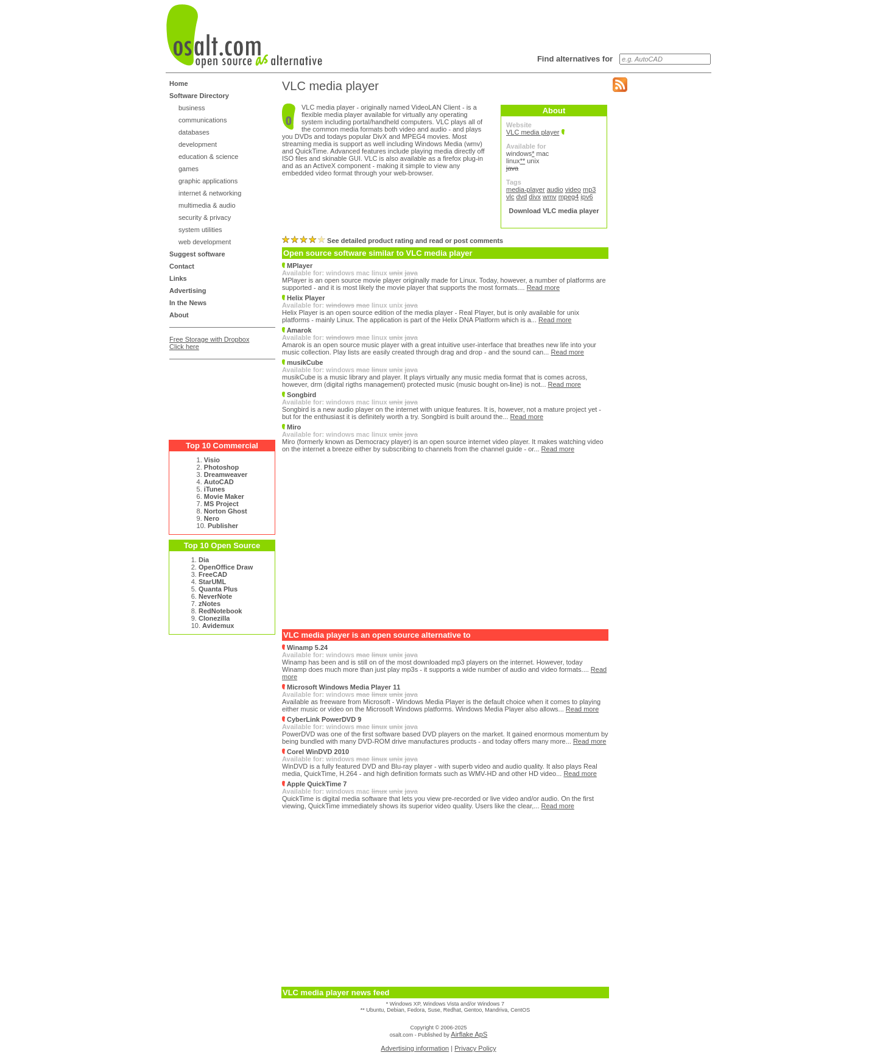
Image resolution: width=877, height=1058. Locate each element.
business (191, 107)
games (188, 168)
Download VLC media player (554, 210)
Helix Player (303, 298)
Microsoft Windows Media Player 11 (341, 687)
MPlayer (297, 265)
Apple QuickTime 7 (314, 784)
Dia (204, 559)
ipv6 (586, 196)
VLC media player (532, 132)
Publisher (223, 525)
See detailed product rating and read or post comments (392, 240)
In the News (187, 302)
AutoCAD (219, 481)
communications (202, 120)
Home (178, 83)
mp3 (589, 189)
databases (194, 132)
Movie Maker (224, 496)
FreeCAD (213, 574)
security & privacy (204, 217)
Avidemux (218, 625)
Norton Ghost (225, 511)
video (573, 189)
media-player (525, 189)
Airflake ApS (469, 1034)
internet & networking (209, 193)
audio (555, 189)
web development (204, 241)
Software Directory (199, 95)
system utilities (200, 229)
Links (178, 278)
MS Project (221, 503)
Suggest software (197, 254)
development (197, 144)
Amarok (297, 330)
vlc (510, 196)
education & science (208, 156)
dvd (521, 196)
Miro (291, 427)
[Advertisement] (218, 394)
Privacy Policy (475, 1048)
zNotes (209, 603)
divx (535, 196)
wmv (550, 196)
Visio (212, 460)
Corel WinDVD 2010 (315, 751)
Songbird (299, 394)
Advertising (187, 290)
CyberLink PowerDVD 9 (321, 719)
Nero (211, 518)
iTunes (214, 489)
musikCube (302, 362)
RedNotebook (220, 611)
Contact (181, 266)
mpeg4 (568, 196)
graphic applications (208, 181)
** (523, 160)
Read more (543, 287)
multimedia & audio (207, 205)
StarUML (212, 581)
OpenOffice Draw (226, 567)
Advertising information (415, 1048)
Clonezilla (214, 618)
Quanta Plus (218, 589)
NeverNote (215, 596)
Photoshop (221, 467)
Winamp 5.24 (305, 647)
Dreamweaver (226, 474)
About (179, 315)
